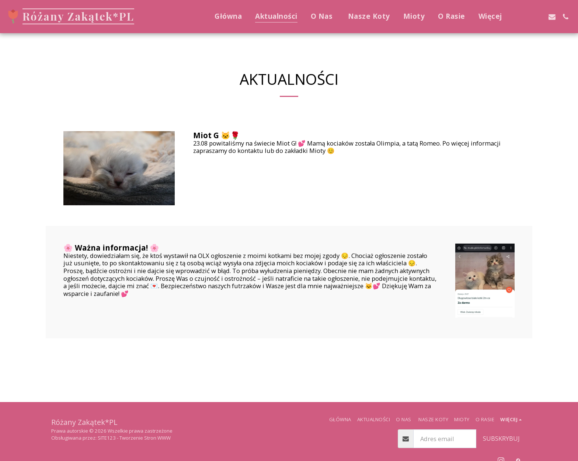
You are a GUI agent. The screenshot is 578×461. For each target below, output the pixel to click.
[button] (524, 16)
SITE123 (107, 437)
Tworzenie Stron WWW (145, 437)
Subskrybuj (501, 438)
